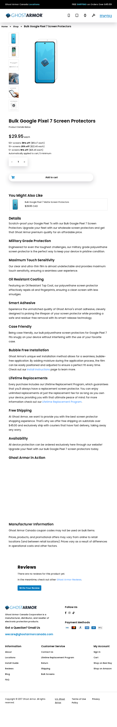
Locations (34, 4)
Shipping (45, 668)
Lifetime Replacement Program (62, 402)
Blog (7, 674)
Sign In (97, 652)
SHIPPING (82, 4)
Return (44, 663)
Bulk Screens (48, 674)
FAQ (7, 679)
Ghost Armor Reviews (69, 579)
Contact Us (47, 652)
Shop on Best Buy (103, 663)
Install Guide (11, 663)
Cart (96, 657)
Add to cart (51, 177)
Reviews (9, 668)
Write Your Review (29, 588)
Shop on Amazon (103, 668)
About (8, 652)
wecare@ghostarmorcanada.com (29, 634)
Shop (16, 26)
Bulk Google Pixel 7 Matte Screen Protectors (47, 202)
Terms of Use (79, 699)
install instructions (38, 369)
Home (4, 26)
